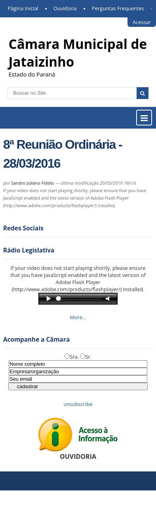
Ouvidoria (65, 8)
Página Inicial (23, 8)
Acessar (142, 22)
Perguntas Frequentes (118, 8)
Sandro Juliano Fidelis (32, 183)
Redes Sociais (23, 228)
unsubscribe (77, 404)
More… (78, 317)
